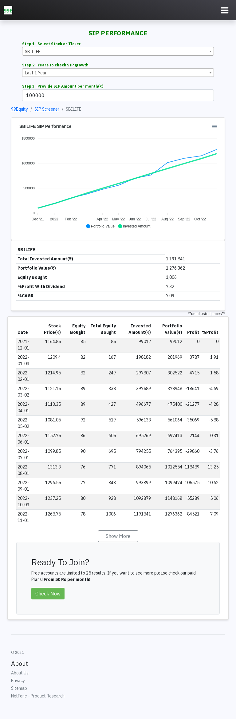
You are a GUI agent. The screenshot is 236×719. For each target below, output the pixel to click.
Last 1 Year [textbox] (36, 73)
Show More (118, 536)
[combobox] (118, 51)
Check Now (48, 594)
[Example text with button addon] (118, 95)
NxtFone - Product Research (38, 696)
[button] (100, 226)
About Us (20, 673)
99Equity (19, 109)
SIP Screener (46, 109)
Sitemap (19, 688)
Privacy (18, 680)
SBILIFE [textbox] (33, 51)
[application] (118, 176)
